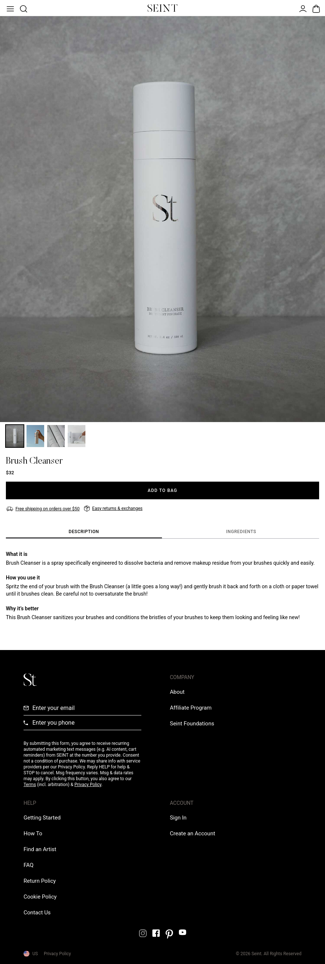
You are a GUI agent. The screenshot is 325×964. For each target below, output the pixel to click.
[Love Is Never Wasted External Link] (192, 723)
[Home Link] (163, 8)
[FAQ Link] (28, 865)
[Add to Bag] (162, 490)
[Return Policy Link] (40, 881)
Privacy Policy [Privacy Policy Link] (57, 953)
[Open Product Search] (23, 8)
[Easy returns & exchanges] (113, 508)
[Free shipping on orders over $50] (43, 509)
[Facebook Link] (156, 933)
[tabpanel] (162, 585)
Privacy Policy (87, 784)
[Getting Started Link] (42, 817)
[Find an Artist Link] (40, 849)
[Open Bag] (315, 8)
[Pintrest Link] (169, 934)
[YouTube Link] (182, 932)
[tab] (84, 532)
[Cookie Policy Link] (40, 896)
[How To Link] (33, 833)
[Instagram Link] (142, 933)
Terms (30, 784)
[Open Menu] (9, 8)
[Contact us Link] (37, 912)
